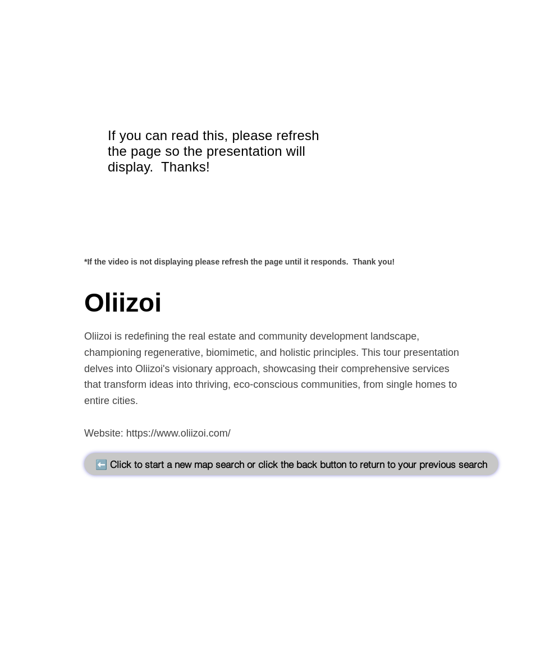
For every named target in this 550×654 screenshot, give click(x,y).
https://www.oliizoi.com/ (178, 433)
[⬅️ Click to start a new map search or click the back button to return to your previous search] (291, 464)
